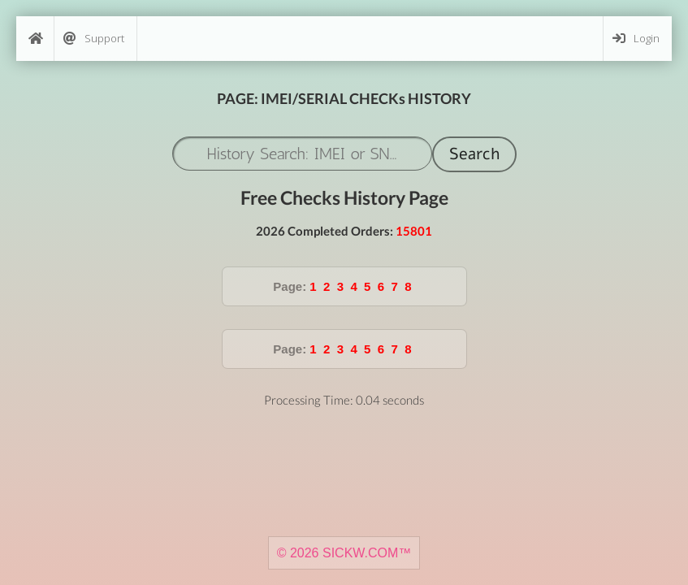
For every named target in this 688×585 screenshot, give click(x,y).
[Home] (35, 38)
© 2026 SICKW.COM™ (344, 553)
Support (93, 38)
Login (636, 38)
